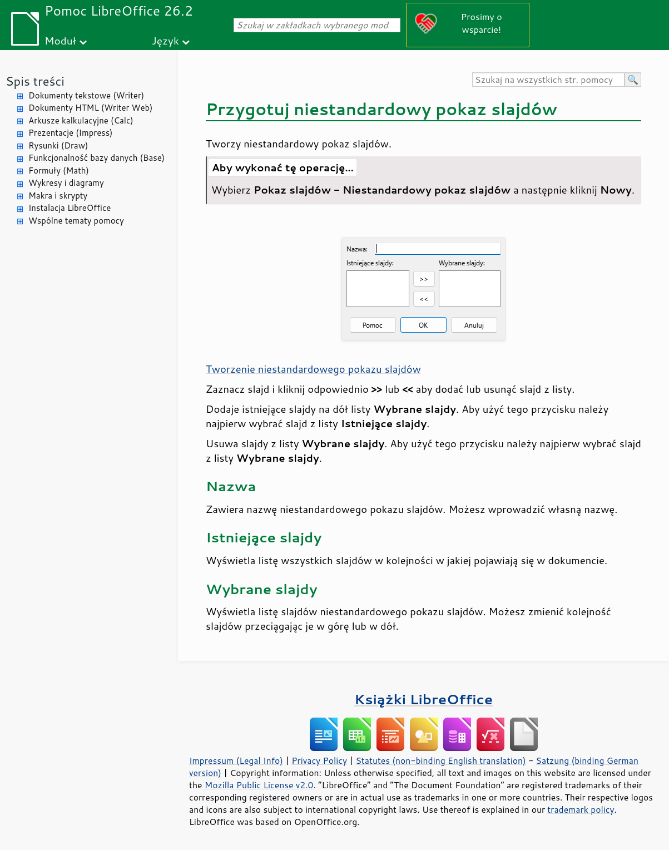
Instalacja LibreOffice (69, 208)
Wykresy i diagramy (66, 183)
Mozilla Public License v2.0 (259, 785)
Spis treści (35, 81)
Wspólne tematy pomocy (76, 220)
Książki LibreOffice (423, 699)
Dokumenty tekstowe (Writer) (86, 95)
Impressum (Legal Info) (236, 760)
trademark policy (580, 809)
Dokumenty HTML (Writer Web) (90, 107)
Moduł (60, 40)
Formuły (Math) (58, 170)
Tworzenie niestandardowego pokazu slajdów (313, 369)
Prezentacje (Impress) (70, 133)
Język (165, 40)
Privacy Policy (319, 760)
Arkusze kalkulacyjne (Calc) (80, 120)
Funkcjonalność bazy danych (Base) (96, 158)
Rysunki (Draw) (58, 145)
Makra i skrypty (57, 195)
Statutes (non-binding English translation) (440, 760)
